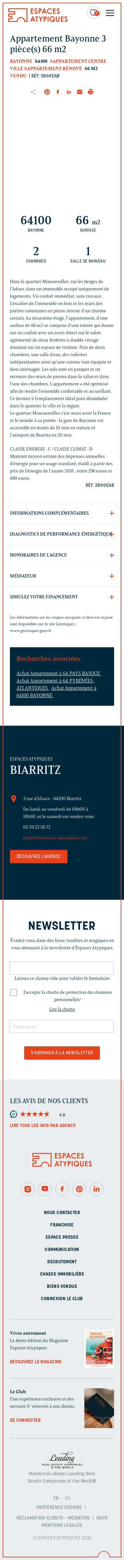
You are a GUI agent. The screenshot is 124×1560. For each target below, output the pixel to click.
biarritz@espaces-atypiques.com (55, 838)
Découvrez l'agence (39, 856)
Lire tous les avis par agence (43, 1125)
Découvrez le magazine (36, 1362)
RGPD (102, 1518)
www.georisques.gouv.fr (31, 630)
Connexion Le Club (62, 1299)
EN (67, 1498)
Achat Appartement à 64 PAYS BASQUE (59, 673)
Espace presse (62, 1237)
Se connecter (25, 1420)
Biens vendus (62, 1286)
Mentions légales (62, 1525)
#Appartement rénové (53, 68)
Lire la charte (62, 1009)
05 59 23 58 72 (37, 827)
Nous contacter (62, 1212)
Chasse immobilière (62, 1274)
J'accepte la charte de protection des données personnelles (67, 995)
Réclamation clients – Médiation (53, 1518)
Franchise (62, 1225)
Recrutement (62, 1262)
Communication (62, 1249)
